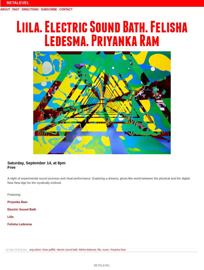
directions (30, 9)
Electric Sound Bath (21, 209)
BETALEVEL (18, 3)
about (5, 9)
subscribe (49, 9)
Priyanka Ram (17, 202)
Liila (10, 216)
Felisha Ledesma (19, 224)
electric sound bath (67, 249)
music (106, 249)
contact (66, 9)
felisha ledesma (87, 249)
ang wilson (35, 249)
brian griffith (49, 249)
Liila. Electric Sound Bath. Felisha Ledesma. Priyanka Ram (102, 34)
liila (99, 249)
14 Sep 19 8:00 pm (16, 249)
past (16, 9)
